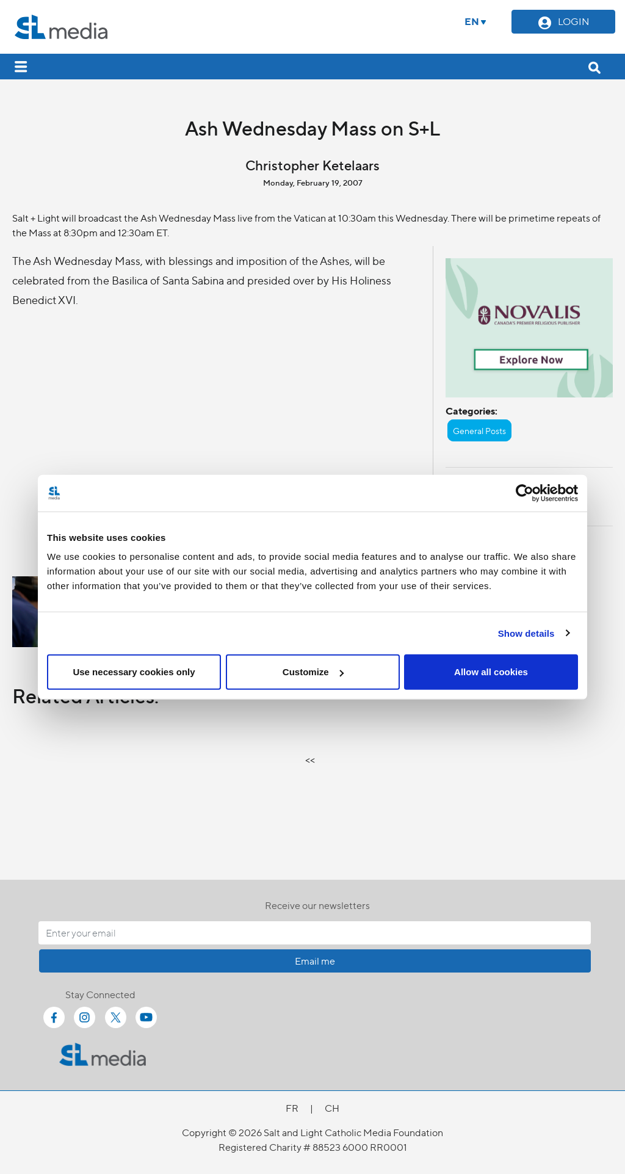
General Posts (479, 430)
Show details (526, 633)
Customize (313, 672)
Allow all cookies (491, 672)
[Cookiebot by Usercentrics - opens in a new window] (524, 493)
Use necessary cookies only (134, 672)
